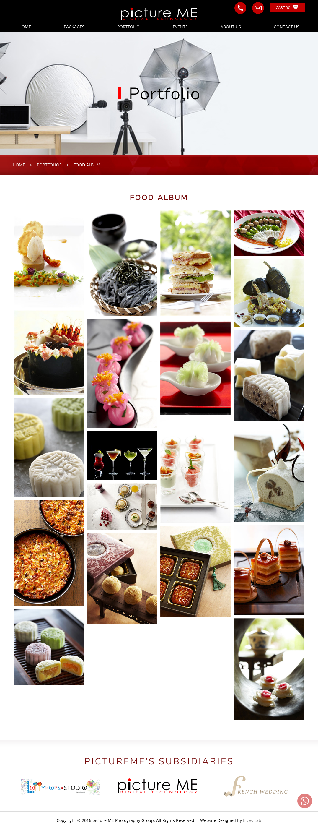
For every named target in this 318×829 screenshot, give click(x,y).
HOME (25, 27)
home (19, 165)
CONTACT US (286, 27)
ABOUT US (231, 27)
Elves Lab (252, 820)
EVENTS (180, 27)
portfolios (49, 165)
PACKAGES (74, 27)
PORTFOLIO (128, 27)
